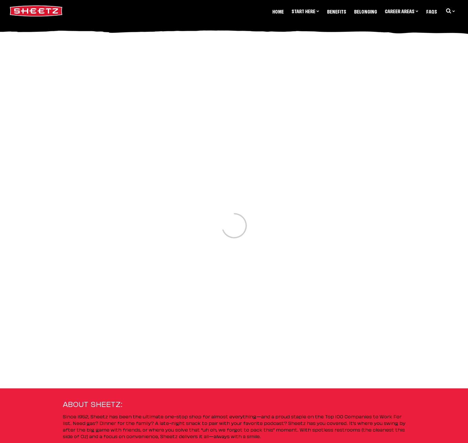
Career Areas (401, 10)
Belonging (365, 11)
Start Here (305, 10)
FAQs (431, 11)
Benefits (336, 11)
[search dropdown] (450, 11)
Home (278, 11)
